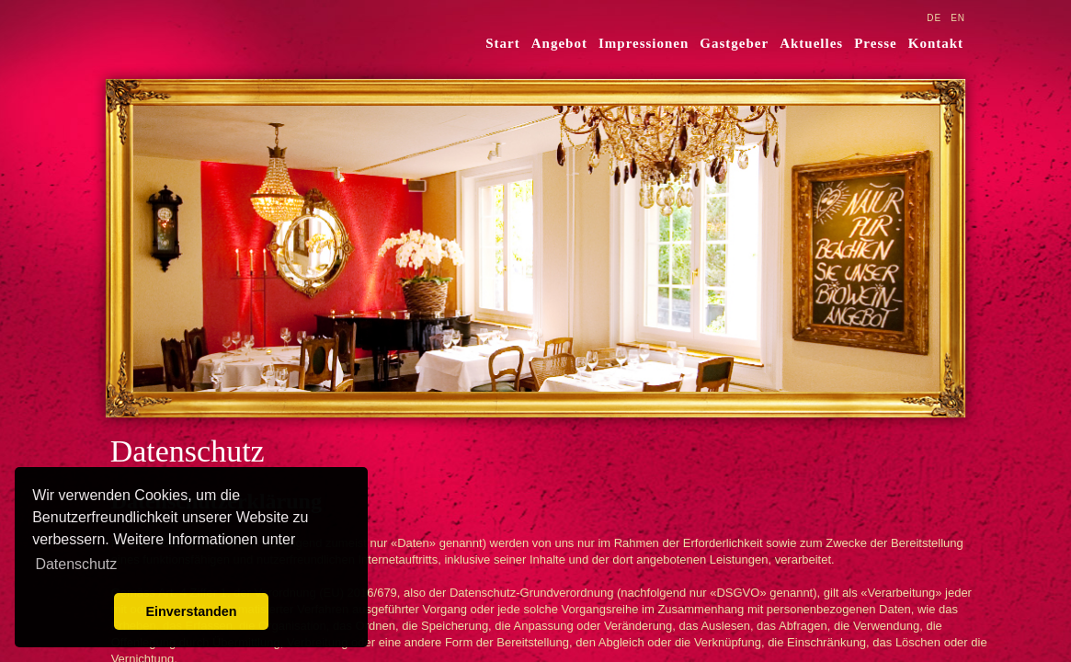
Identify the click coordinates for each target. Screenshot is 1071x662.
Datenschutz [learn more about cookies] (76, 564)
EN (958, 18)
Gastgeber (734, 43)
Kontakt (935, 43)
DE (934, 18)
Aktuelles (811, 43)
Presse (875, 43)
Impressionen (643, 43)
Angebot (559, 43)
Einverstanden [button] (190, 611)
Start (502, 43)
